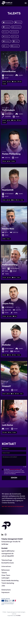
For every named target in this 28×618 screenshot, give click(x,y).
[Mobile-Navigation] (26, 3)
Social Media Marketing (9, 580)
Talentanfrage (6, 560)
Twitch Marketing (7, 583)
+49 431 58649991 (7, 556)
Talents (4, 573)
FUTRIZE (18, 615)
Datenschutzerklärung (15, 469)
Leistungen (5, 578)
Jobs (3, 586)
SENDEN (14, 478)
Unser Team (5, 575)
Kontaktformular (7, 563)
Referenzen (5, 570)
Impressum (5, 592)
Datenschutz (6, 590)
